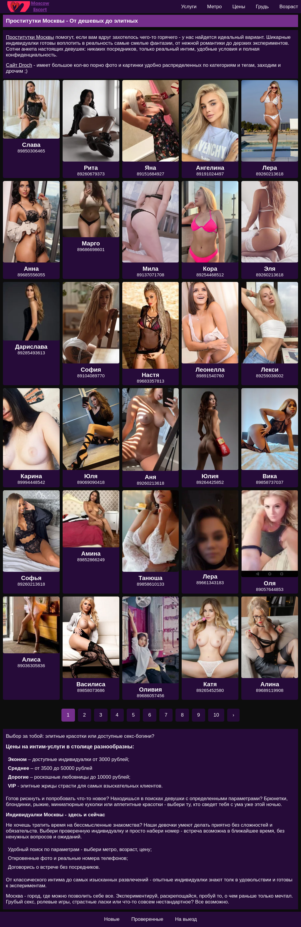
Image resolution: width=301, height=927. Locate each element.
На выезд (186, 919)
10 (216, 715)
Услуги (188, 6)
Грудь (262, 6)
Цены (239, 6)
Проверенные (147, 919)
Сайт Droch (19, 65)
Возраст (288, 6)
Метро (214, 6)
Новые (111, 919)
